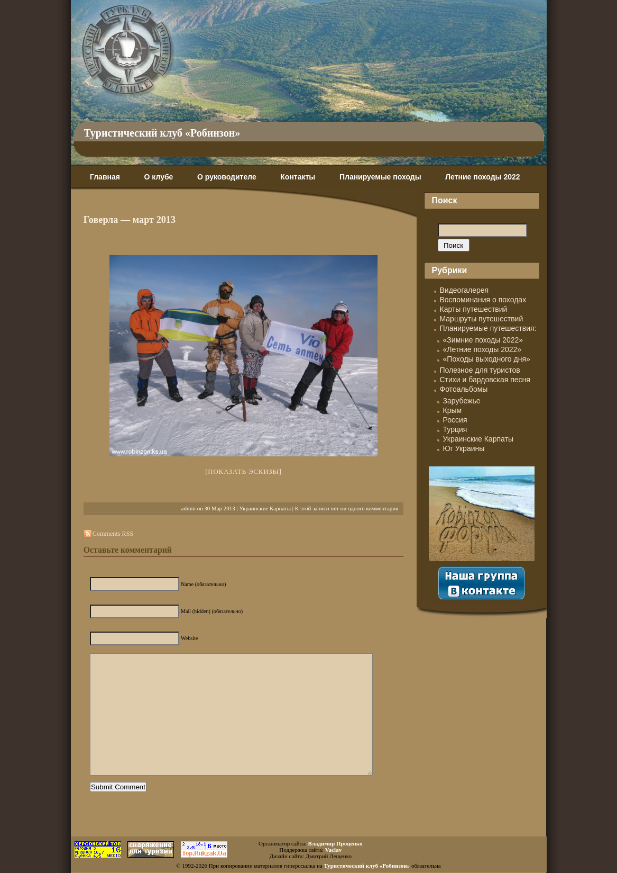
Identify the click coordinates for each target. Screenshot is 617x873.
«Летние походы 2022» (482, 349)
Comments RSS (113, 533)
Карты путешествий (474, 309)
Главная (105, 177)
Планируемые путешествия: (488, 328)
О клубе (158, 177)
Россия (455, 420)
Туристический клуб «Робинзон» (162, 133)
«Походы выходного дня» (486, 359)
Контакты (297, 177)
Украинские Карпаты (265, 508)
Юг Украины (464, 448)
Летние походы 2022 (482, 177)
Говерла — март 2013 (130, 219)
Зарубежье (462, 401)
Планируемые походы (380, 177)
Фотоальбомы (464, 389)
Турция (455, 429)
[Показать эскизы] (243, 471)
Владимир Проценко (335, 843)
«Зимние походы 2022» (483, 340)
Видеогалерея (464, 290)
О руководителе (226, 177)
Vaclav (333, 850)
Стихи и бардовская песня (485, 379)
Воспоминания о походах (483, 299)
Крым (452, 410)
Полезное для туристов (480, 370)
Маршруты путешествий (481, 318)
